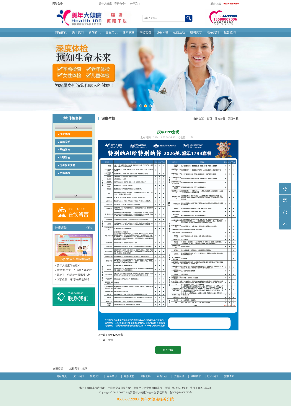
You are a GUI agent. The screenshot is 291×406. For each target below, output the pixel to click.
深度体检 (65, 134)
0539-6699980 (75, 293)
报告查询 (230, 32)
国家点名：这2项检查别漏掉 (73, 279)
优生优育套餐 (67, 165)
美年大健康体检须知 (68, 265)
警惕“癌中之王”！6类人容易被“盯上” (75, 270)
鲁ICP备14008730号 (181, 392)
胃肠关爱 (65, 142)
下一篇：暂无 (105, 340)
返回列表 (168, 350)
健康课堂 (128, 32)
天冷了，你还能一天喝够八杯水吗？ (75, 274)
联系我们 (213, 32)
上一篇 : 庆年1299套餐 (110, 334)
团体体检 (65, 173)
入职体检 (65, 157)
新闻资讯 (95, 32)
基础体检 (65, 149)
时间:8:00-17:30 (76, 209)
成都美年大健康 (78, 368)
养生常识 (111, 32)
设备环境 (162, 32)
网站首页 (61, 32)
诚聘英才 (196, 32)
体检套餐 (145, 32)
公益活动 (179, 32)
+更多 (89, 227)
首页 (209, 118)
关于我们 (78, 32)
